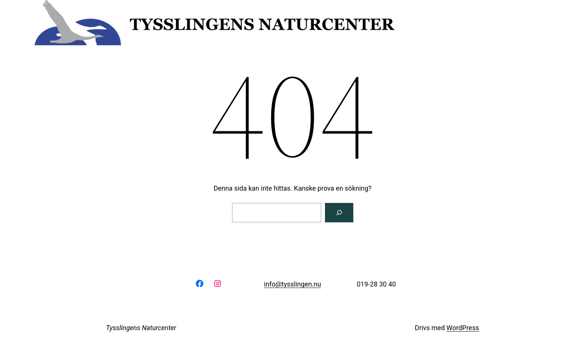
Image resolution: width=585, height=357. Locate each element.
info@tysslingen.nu (292, 284)
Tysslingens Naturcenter (141, 328)
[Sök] (339, 212)
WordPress (463, 328)
